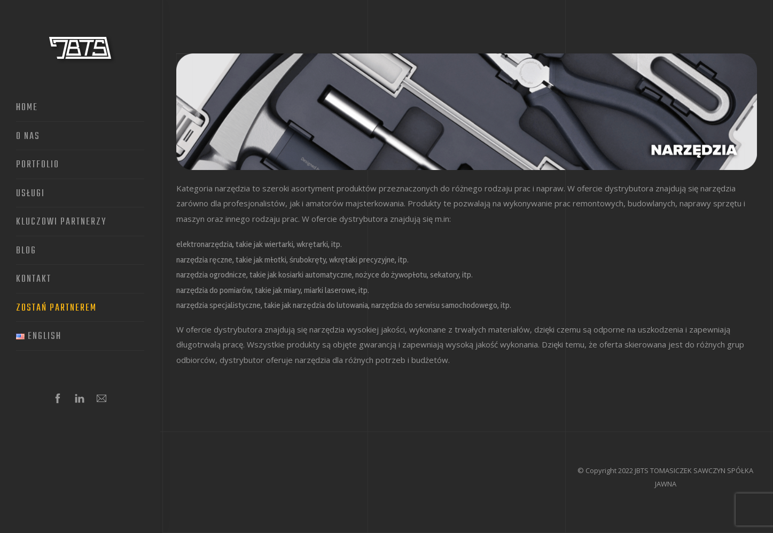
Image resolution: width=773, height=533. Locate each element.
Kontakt (33, 279)
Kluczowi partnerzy (61, 222)
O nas (28, 136)
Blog (26, 251)
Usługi (30, 194)
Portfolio (37, 165)
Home (27, 108)
